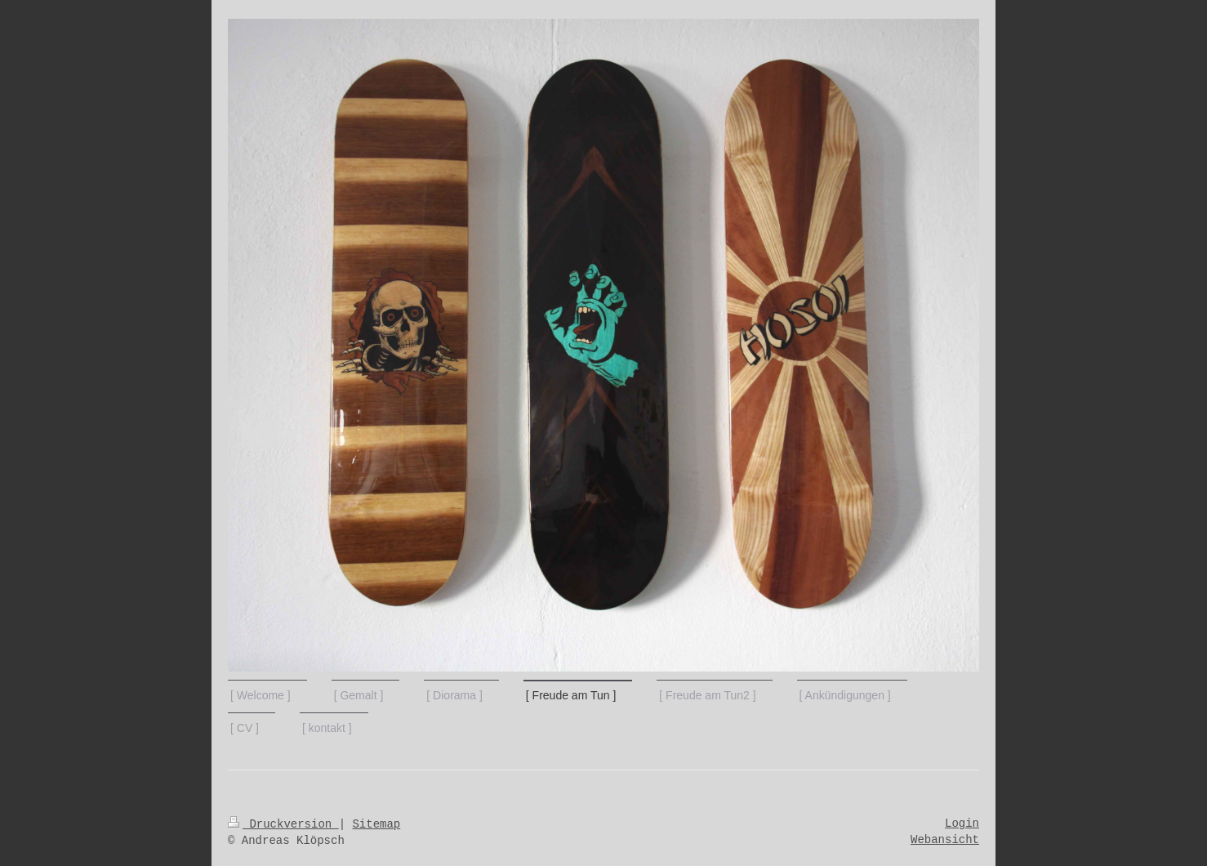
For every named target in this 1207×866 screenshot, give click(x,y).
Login (962, 823)
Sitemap (376, 824)
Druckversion (283, 824)
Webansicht (945, 839)
